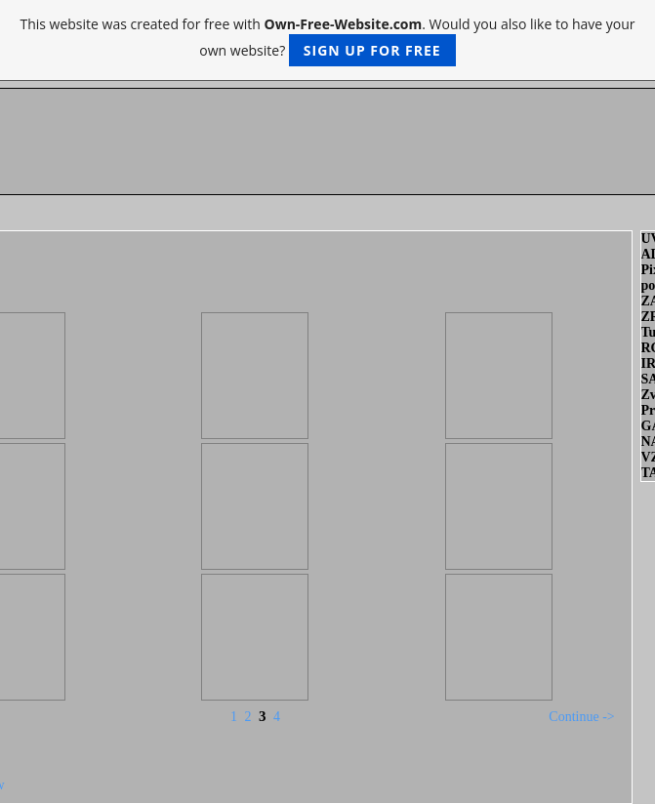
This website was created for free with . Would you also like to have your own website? (327, 40)
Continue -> (581, 716)
